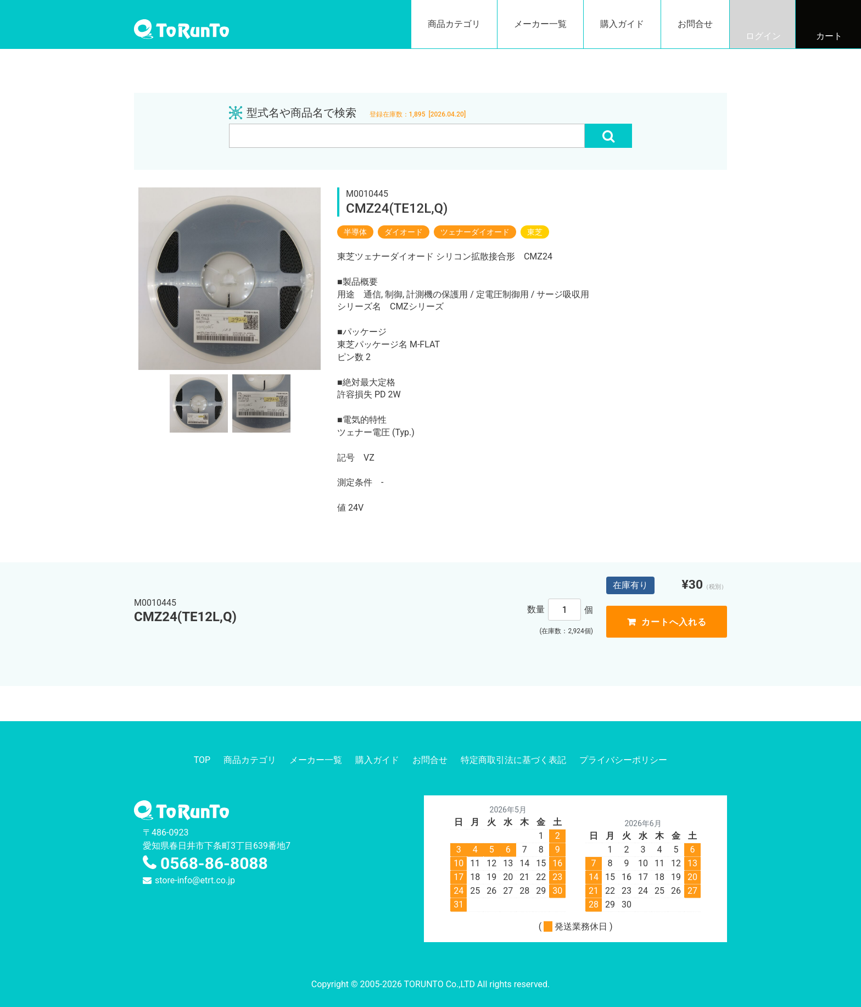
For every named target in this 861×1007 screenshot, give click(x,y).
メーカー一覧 (540, 24)
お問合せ (695, 24)
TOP (202, 760)
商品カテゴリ (454, 24)
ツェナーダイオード (475, 232)
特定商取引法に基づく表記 (513, 760)
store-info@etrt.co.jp (195, 880)
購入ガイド (622, 24)
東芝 (535, 232)
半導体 (355, 232)
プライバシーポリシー (623, 760)
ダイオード (403, 232)
